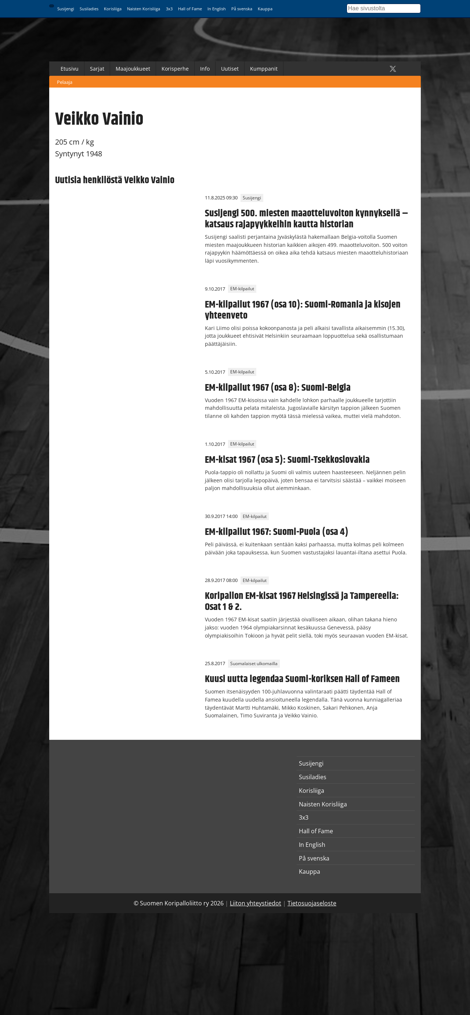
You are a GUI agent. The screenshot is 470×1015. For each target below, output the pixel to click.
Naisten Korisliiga (143, 8)
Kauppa (265, 8)
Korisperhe (175, 68)
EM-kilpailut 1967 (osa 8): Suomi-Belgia (278, 387)
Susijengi (65, 8)
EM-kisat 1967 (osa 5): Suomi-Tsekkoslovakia (287, 460)
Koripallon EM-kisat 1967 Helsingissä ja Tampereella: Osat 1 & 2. (302, 601)
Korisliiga (113, 8)
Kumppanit (264, 68)
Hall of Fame (190, 8)
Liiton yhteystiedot (255, 903)
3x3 (169, 8)
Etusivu (70, 68)
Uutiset (230, 68)
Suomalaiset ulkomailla (254, 663)
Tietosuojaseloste (312, 903)
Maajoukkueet (133, 68)
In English (216, 8)
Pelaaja (64, 82)
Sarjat (97, 68)
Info (205, 68)
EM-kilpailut (242, 289)
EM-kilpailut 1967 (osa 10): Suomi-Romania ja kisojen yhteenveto (303, 310)
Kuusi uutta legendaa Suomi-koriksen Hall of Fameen (302, 679)
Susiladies (89, 8)
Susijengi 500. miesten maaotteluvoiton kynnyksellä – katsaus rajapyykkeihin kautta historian (306, 219)
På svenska (241, 8)
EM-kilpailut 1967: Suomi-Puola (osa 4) (276, 532)
